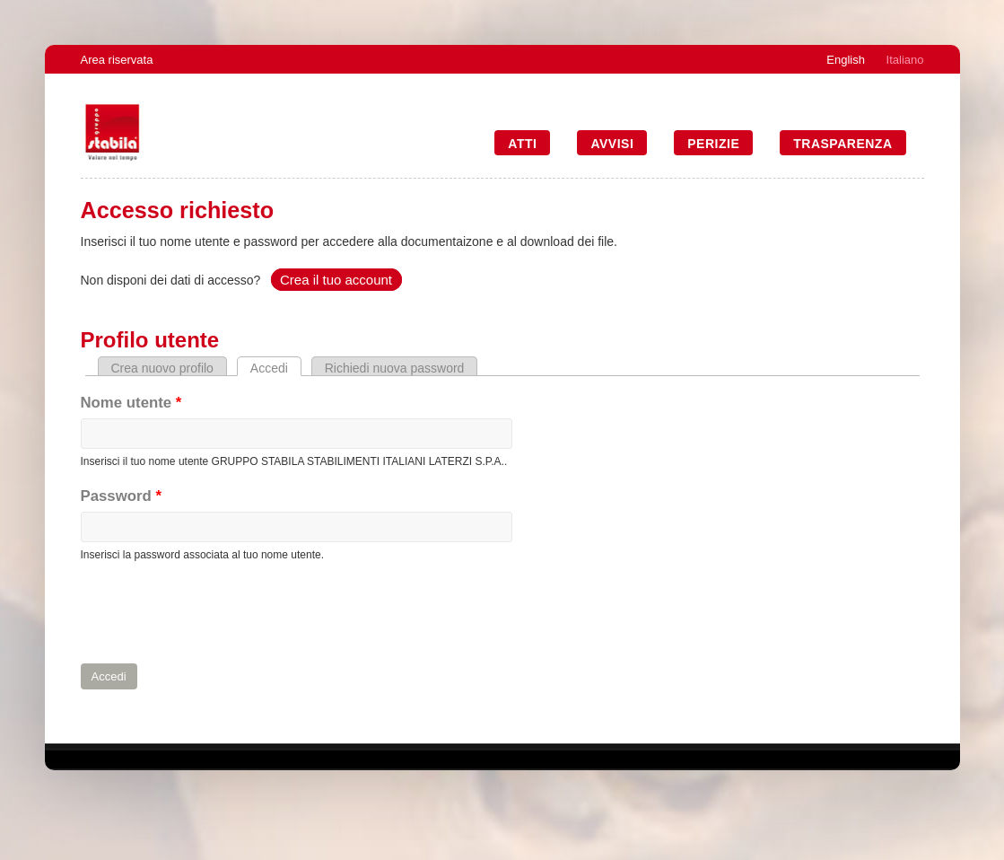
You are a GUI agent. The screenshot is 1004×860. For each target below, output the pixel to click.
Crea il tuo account (336, 279)
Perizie (713, 143)
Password (121, 496)
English (845, 59)
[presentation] (217, 613)
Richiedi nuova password (395, 368)
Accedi (275, 368)
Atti (522, 143)
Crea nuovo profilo (162, 368)
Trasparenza (842, 143)
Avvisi (611, 143)
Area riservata (117, 59)
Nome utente (131, 402)
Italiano (905, 59)
